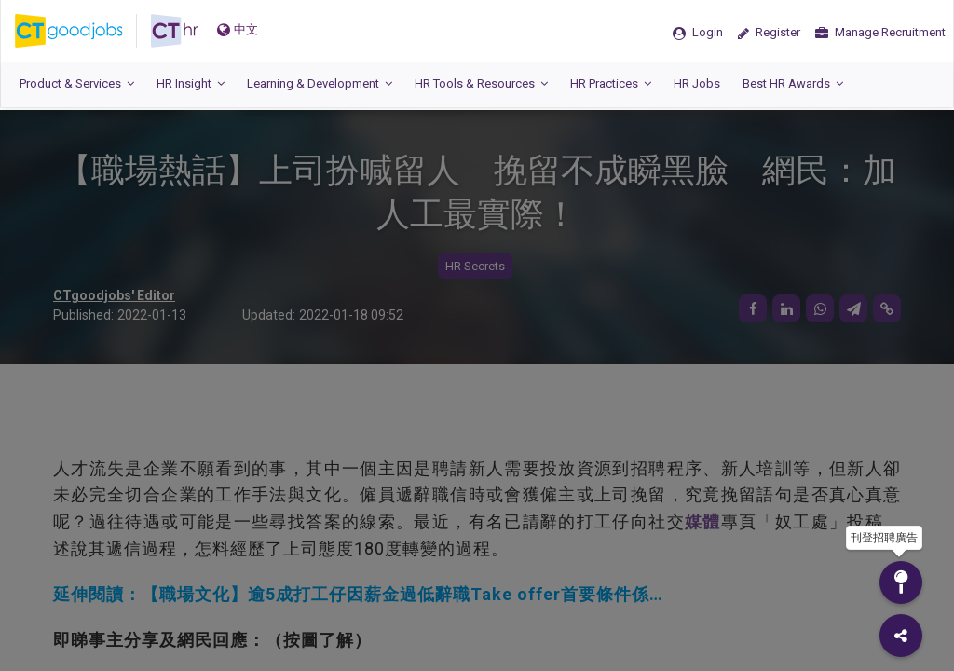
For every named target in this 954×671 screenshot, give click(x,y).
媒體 (703, 521)
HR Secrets (475, 266)
